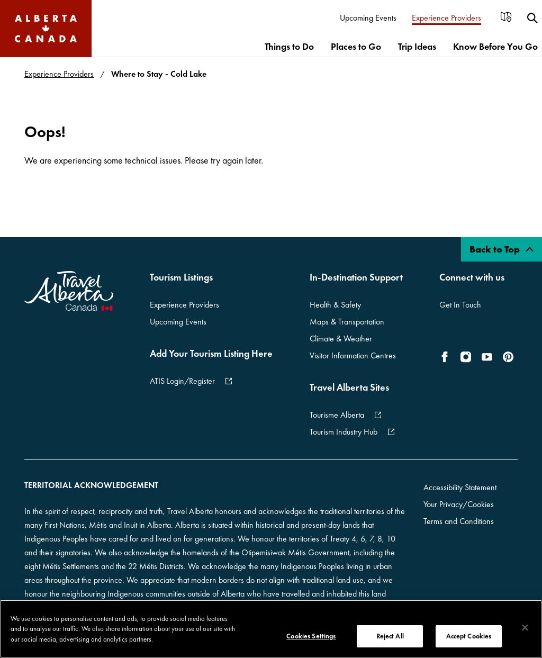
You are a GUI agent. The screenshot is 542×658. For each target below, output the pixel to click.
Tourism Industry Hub (343, 431)
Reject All (390, 636)
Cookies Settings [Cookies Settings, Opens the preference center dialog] (311, 636)
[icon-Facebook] (446, 356)
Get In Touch (460, 304)
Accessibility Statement (459, 487)
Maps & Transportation (347, 321)
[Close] (525, 627)
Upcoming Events (178, 321)
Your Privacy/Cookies (458, 504)
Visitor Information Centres (353, 355)
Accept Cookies (469, 636)
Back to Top (501, 249)
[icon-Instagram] (465, 356)
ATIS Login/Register (182, 380)
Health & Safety (335, 304)
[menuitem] (368, 18)
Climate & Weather (341, 338)
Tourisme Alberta (337, 414)
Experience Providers (59, 73)
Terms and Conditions (458, 521)
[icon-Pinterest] (508, 356)
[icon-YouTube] (486, 356)
